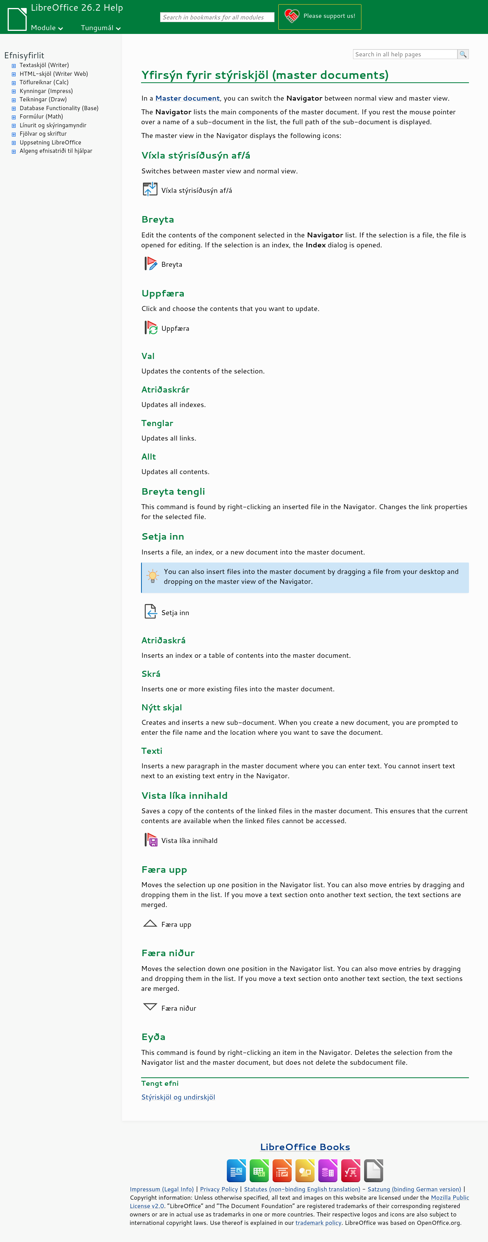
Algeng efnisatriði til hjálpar (55, 151)
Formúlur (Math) (41, 116)
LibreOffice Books (305, 1146)
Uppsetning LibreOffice (50, 142)
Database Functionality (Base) (59, 108)
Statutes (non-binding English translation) (302, 1189)
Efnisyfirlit (24, 55)
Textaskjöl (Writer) (44, 65)
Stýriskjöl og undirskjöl (178, 1097)
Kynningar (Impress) (46, 91)
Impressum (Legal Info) (162, 1189)
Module (43, 27)
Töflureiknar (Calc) (44, 82)
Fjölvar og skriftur (43, 134)
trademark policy (318, 1222)
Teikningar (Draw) (43, 99)
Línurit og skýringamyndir (53, 125)
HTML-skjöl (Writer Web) (53, 74)
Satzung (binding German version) (415, 1189)
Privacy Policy (219, 1189)
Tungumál (97, 27)
